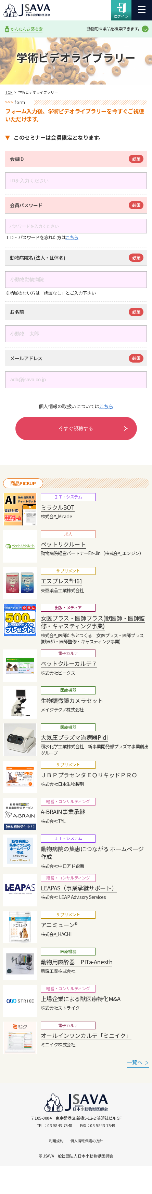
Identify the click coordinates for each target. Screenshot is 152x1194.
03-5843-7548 (59, 1125)
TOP (9, 92)
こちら (71, 237)
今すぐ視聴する (76, 428)
